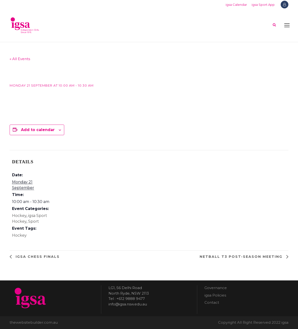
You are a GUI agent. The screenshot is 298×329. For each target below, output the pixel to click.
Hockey (19, 215)
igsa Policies (215, 295)
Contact (211, 302)
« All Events (20, 59)
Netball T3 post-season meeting (242, 256)
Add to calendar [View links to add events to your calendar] (38, 129)
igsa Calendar (236, 4)
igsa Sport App (263, 4)
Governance (215, 287)
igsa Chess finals (37, 256)
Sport (33, 221)
